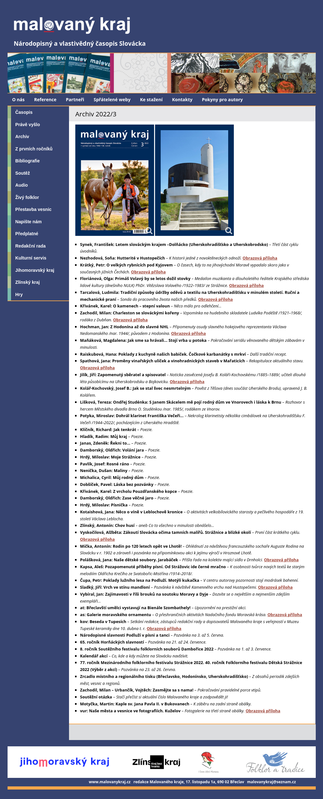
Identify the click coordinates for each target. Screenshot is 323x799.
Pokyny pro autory (222, 99)
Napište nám (28, 221)
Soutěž (22, 173)
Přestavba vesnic (33, 209)
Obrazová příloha (260, 258)
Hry (19, 294)
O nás (18, 99)
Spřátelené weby (112, 99)
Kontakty (182, 99)
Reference (45, 99)
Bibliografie (27, 160)
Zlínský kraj (27, 282)
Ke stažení (151, 99)
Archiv (22, 136)
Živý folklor (27, 197)
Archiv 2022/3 (95, 113)
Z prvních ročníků (34, 148)
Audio (21, 185)
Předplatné (26, 233)
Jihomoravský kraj (35, 270)
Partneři (75, 99)
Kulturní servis (31, 257)
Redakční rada (30, 245)
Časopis (24, 112)
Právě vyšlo (27, 124)
